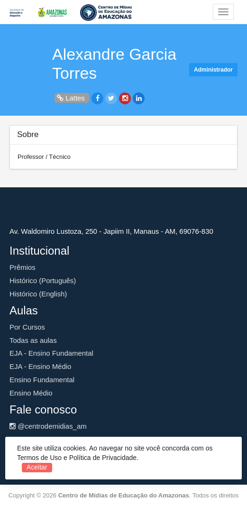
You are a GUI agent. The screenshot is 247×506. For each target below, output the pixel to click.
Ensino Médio (31, 393)
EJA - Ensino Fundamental (51, 353)
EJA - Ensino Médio (40, 366)
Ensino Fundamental (41, 380)
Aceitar (37, 467)
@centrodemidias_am (48, 426)
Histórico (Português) (42, 280)
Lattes (72, 98)
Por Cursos (27, 327)
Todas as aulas (33, 340)
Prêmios (22, 267)
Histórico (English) (38, 294)
